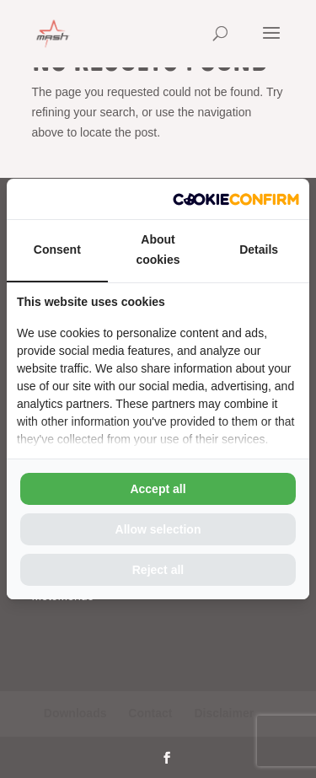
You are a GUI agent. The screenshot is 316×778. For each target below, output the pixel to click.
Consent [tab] (57, 249)
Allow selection (158, 529)
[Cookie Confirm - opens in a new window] (236, 199)
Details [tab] (258, 249)
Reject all (158, 570)
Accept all (157, 489)
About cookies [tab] (157, 249)
